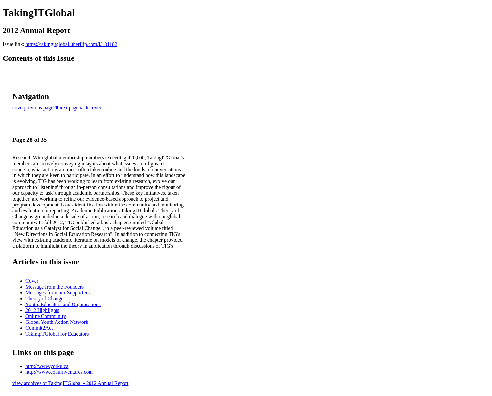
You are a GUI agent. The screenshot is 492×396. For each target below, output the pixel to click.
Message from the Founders (54, 286)
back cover (90, 107)
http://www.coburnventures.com (59, 372)
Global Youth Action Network (56, 322)
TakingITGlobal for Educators (57, 334)
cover (18, 107)
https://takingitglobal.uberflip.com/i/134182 (71, 44)
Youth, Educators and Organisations (63, 304)
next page (68, 107)
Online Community (45, 316)
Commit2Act (39, 328)
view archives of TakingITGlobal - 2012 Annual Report (70, 383)
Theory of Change (44, 298)
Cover (31, 281)
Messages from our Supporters (57, 292)
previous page (38, 107)
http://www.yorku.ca (46, 366)
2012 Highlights (42, 310)
